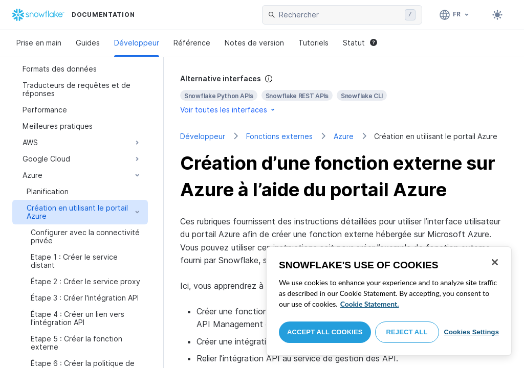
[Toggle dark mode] (497, 15)
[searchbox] (340, 15)
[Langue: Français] (454, 15)
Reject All (407, 332)
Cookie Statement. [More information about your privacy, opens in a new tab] (369, 304)
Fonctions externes (279, 136)
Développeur (136, 42)
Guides (88, 42)
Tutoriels (313, 42)
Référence (191, 42)
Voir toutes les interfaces (228, 109)
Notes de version (254, 42)
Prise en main (38, 42)
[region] (389, 301)
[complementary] (344, 94)
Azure (344, 136)
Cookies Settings (471, 332)
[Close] (495, 262)
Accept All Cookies (325, 332)
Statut (360, 42)
